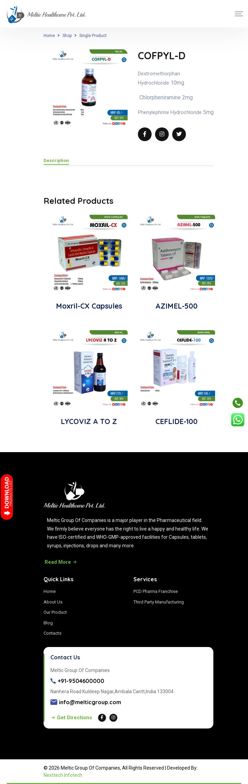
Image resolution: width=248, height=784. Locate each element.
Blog (48, 622)
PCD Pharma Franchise (155, 591)
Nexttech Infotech (63, 775)
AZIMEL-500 (176, 305)
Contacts (52, 633)
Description (56, 160)
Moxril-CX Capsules (89, 305)
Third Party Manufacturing (158, 602)
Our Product (55, 612)
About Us (53, 602)
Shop (67, 35)
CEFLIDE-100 (176, 421)
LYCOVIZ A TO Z (89, 421)
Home (49, 35)
